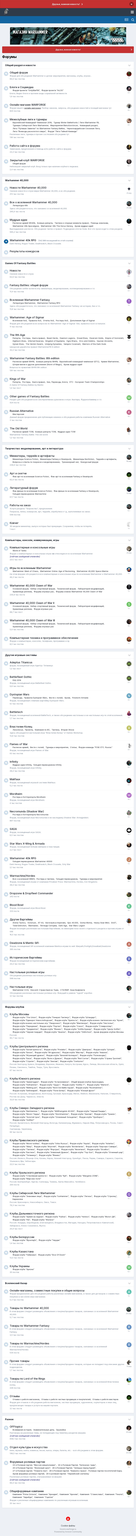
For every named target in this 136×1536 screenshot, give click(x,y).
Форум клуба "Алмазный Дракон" (53, 1152)
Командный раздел (89, 125)
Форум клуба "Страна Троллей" (106, 1058)
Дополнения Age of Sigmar (82, 320)
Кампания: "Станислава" (91, 1494)
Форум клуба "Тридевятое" (25, 1029)
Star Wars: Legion (77, 925)
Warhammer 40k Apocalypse (26, 226)
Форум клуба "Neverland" (73, 1149)
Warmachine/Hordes (22, 875)
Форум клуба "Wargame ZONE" (83, 1176)
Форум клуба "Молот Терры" (26, 1114)
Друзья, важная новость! (66, 4)
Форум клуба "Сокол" (73, 1026)
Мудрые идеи (18, 219)
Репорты (16, 338)
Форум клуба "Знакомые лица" (27, 1196)
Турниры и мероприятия (57, 747)
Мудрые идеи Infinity (22, 765)
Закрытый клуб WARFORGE (27, 160)
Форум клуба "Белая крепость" (27, 1049)
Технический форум (66, 589)
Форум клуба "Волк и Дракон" (48, 1058)
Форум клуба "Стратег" (24, 1061)
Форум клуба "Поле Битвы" (52, 1090)
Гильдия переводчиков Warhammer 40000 (32, 861)
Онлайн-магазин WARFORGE (28, 104)
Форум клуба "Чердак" (49, 1240)
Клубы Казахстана (22, 1251)
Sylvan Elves (18, 344)
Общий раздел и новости (20, 65)
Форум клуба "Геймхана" (24, 1255)
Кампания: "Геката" (114, 1494)
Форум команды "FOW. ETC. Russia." (95, 747)
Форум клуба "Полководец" (93, 1055)
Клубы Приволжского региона (29, 1140)
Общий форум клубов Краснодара (87, 1082)
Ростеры (26, 338)
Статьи (73, 747)
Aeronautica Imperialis (55, 923)
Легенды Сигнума (48, 925)
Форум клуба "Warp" (22, 1146)
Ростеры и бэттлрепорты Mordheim (29, 797)
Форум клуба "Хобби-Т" (73, 1085)
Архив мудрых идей (84, 226)
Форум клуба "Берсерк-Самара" (101, 1146)
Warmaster (33, 925)
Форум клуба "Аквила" (97, 1052)
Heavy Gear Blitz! (101, 923)
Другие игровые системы (21, 655)
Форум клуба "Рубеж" (55, 1216)
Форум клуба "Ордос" (50, 1085)
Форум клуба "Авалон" (55, 1032)
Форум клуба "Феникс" (51, 1029)
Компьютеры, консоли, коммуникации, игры (32, 540)
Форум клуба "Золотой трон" (26, 1117)
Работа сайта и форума (25, 145)
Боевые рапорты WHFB (47, 361)
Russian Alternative (22, 410)
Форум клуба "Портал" (50, 1026)
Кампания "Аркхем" (69, 1494)
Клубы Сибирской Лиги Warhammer (32, 1193)
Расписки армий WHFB (23, 361)
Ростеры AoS (62, 320)
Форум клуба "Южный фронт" (81, 1090)
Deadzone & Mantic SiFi (24, 942)
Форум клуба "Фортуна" (48, 1149)
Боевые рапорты (45, 223)
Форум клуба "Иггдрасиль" (47, 1052)
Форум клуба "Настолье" (102, 1023)
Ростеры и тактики (45, 879)
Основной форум (21, 589)
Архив (67, 698)
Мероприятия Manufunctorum (64, 125)
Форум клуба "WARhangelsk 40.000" (58, 1111)
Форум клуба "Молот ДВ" (103, 1216)
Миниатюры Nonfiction (83, 459)
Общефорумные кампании (27, 1491)
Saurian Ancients (104, 341)
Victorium (31, 923)
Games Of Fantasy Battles (20, 263)
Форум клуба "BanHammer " (26, 1111)
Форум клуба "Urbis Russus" (55, 1143)
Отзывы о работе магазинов (26, 1399)
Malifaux (15, 779)
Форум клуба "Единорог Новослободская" (33, 1020)
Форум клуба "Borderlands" (71, 1146)
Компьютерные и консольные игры (32, 547)
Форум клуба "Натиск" (78, 1216)
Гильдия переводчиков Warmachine (29, 494)
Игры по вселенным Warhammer (30, 568)
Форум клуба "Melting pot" (25, 1087)
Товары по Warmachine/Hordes (29, 1343)
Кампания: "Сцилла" (43, 1497)
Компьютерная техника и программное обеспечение (44, 637)
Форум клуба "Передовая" (25, 1026)
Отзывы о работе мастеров (105, 1399)
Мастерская (18, 414)
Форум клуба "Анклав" (47, 1061)
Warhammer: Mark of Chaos (25, 571)
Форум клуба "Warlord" (98, 1085)
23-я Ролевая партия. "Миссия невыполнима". (34, 1465)
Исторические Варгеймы (26, 957)
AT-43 (40, 923)
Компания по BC (42, 730)
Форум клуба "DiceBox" (98, 1149)
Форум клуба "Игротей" (45, 1146)
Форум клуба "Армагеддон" (26, 1082)
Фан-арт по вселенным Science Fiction (31, 476)
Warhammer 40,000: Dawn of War (31, 585)
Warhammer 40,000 (16, 180)
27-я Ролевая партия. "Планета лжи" (30, 1471)
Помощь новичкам (99, 223)
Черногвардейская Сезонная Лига (83, 128)
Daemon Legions (67, 338)
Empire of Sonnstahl (114, 338)
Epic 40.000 (72, 923)
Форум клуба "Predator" (55, 1049)
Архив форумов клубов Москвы (109, 1032)
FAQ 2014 (17, 680)
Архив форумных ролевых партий (28, 1474)
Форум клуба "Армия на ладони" (28, 1216)
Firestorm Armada (80, 698)
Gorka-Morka (86, 923)
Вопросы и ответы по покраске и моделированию (36, 462)
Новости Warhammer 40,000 (28, 187)
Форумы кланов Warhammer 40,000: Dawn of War (79, 591)
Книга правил (38, 338)
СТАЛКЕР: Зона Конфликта (72, 990)
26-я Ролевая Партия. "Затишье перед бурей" (74, 1468)
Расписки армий (20, 747)
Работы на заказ (20, 505)
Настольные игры (21, 986)
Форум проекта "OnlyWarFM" (26, 90)
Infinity (14, 761)
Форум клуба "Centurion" (72, 1061)
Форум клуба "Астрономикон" (55, 1082)
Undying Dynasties (53, 344)
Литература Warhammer (24, 303)
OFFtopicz (16, 1426)
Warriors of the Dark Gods (94, 344)
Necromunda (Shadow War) (27, 811)
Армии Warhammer (110, 361)
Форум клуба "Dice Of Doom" (52, 1255)
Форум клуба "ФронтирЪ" (25, 1240)
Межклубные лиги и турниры (28, 119)
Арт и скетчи (18, 473)
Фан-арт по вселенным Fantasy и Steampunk (72, 476)
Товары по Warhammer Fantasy (29, 1325)
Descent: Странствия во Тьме (44, 990)
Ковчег (14, 522)
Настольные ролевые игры (27, 972)
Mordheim (16, 793)
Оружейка (61, 1430)
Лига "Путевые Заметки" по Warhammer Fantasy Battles (39, 128)
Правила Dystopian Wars (35, 698)
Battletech (16, 711)
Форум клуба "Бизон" (23, 1052)
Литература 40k (20, 205)
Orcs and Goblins (87, 341)
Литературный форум (24, 487)
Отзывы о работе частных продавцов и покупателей (66, 1399)
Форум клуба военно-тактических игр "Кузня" (101, 1020)
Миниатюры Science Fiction (25, 459)
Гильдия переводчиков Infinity (47, 765)
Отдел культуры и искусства (28, 1447)
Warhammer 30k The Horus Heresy (57, 226)
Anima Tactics (19, 923)
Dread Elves (82, 338)
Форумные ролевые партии (27, 1461)
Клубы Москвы (19, 1014)
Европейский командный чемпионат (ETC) (79, 361)
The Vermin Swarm (34, 344)
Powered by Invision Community (68, 1532)
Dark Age (63, 925)
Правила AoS (35, 320)
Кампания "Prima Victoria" (25, 1494)
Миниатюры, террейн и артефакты (32, 455)
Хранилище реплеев (22, 591)
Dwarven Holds (96, 338)
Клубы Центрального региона (29, 1046)
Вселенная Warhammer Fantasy (30, 299)
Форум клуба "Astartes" (103, 1143)
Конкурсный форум (89, 462)
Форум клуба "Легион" (81, 1196)
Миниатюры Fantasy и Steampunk (55, 459)
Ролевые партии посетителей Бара (105, 1471)
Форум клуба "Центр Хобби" (107, 1029)
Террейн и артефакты (106, 459)
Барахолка (18, 1199)
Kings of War (18, 378)
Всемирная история (22, 1430)
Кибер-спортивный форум (42, 589)
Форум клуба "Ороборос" (91, 1117)
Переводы (17, 698)
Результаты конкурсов (24, 251)
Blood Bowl (16, 904)
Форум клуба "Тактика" (24, 1149)
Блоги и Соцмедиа (21, 87)
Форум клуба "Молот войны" (26, 1143)
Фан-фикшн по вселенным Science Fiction (32, 491)
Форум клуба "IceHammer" (56, 1196)
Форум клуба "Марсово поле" (27, 1179)
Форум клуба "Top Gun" (82, 1152)
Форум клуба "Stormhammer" (55, 1114)
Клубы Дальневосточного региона (32, 1213)
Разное (9, 1419)
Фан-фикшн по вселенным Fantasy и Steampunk (76, 491)
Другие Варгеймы (21, 919)
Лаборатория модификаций (91, 589)
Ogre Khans (71, 341)
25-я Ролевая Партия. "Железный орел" (31, 1468)
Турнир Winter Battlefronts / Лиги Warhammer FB (76, 122)
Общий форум (19, 72)
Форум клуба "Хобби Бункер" (78, 1029)
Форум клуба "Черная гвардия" (27, 1032)
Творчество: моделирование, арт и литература (34, 448)
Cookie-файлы (68, 1525)
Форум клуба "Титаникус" (25, 1155)
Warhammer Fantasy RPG (48, 303)
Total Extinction (19, 925)
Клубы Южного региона (25, 1078)
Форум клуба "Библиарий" (25, 1090)
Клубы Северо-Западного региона (32, 1108)
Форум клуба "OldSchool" (80, 1032)
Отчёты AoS (48, 320)
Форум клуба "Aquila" (80, 1143)
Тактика (55, 730)
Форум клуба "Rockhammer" (89, 1087)
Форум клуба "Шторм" (104, 1049)
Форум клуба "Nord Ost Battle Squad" (56, 1087)
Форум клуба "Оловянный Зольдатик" (59, 1117)
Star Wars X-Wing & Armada (27, 843)
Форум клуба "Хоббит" (23, 1120)
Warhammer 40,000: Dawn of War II (32, 602)
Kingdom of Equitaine (55, 341)
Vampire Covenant (72, 344)
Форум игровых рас (43, 609)
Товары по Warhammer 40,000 (29, 1308)
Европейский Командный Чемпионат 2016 (32, 122)
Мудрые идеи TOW (66, 432)
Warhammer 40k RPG (23, 240)
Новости (15, 270)
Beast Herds (52, 338)
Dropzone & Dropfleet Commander (31, 893)
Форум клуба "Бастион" (24, 1152)
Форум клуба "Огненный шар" (109, 1152)
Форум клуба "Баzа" (22, 1058)
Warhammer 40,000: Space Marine (92, 571)
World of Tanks (19, 550)
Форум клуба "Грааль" (104, 1114)
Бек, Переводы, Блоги (57, 382)
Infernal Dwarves (36, 341)
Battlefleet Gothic (21, 676)
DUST (113, 923)
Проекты (29, 730)
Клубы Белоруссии (22, 1237)
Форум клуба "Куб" (58, 1176)
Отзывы (15, 1396)
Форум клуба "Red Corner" (76, 1058)
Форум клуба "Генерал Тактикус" (54, 1017)
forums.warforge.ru (68, 1529)
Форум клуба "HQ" (21, 1220)
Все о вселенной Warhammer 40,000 (33, 202)
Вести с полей (56, 698)
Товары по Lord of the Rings (27, 1378)
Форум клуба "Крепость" (66, 1020)
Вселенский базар (16, 1283)
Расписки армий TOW (23, 432)
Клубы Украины (20, 1266)
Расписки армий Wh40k (24, 223)
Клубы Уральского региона (27, 1172)
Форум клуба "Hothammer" (25, 1085)
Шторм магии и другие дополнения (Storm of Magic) (37, 364)
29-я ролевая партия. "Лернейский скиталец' (67, 1474)
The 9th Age (17, 334)
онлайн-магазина (32, 108)
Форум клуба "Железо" (43, 1220)
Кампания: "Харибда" (23, 1497)
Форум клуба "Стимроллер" (98, 1026)
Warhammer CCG (21, 990)
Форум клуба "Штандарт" (84, 1017)
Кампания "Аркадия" (48, 1494)
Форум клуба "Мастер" (73, 1052)
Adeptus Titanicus (21, 662)
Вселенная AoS (20, 320)
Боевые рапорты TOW (45, 432)
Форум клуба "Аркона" (23, 1269)
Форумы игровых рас (44, 591)
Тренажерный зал (70, 462)
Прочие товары (19, 1360)
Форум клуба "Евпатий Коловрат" (62, 1055)
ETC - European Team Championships (87, 382)
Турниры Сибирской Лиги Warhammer (30, 125)
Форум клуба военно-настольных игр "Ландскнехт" (37, 1023)
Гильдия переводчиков (67, 879)
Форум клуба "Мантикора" (75, 1023)
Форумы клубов (14, 1006)
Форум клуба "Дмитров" (80, 1049)
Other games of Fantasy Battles (29, 396)
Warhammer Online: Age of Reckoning (57, 571)
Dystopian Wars (19, 694)
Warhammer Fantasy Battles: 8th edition (34, 358)
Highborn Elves (19, 341)
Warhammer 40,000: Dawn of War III (32, 620)
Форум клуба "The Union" (25, 1017)
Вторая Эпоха (67, 730)
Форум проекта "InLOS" (53, 90)
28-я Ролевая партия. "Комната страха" (68, 1471)
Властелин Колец (21, 726)
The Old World (18, 428)
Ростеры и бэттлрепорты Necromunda (30, 814)
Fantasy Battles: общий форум (29, 285)
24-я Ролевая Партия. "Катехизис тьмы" (77, 1465)
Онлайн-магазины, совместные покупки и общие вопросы (47, 1290)
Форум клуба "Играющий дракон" (28, 1055)
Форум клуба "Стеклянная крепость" (30, 1176)
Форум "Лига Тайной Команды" (62, 131)
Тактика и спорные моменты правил (72, 223)
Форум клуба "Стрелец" (105, 1196)
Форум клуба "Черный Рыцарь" (91, 1111)
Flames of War (19, 744)
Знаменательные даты (43, 1430)
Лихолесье (18, 730)
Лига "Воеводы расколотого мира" (29, 131)
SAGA (13, 828)
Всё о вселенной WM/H (24, 879)
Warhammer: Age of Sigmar (27, 317)
